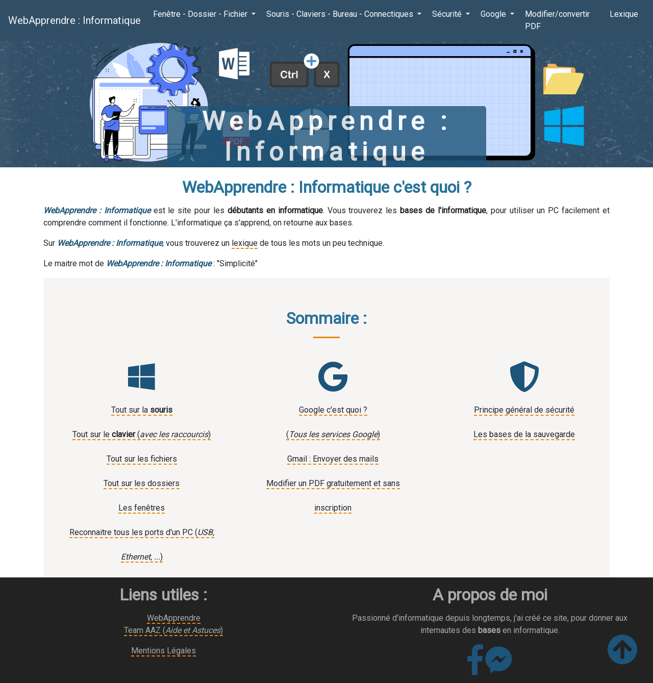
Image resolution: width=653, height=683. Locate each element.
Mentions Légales (163, 650)
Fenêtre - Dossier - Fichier (201, 14)
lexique (245, 243)
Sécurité (448, 14)
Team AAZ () (173, 630)
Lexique (624, 14)
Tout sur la (141, 410)
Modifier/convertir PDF (557, 20)
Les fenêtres (141, 508)
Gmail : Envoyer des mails (333, 459)
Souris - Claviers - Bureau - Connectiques (340, 14)
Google (494, 14)
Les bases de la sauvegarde (524, 434)
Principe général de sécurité (524, 410)
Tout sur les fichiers (142, 459)
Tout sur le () (141, 434)
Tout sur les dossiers (142, 483)
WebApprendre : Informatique (74, 20)
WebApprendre (173, 618)
